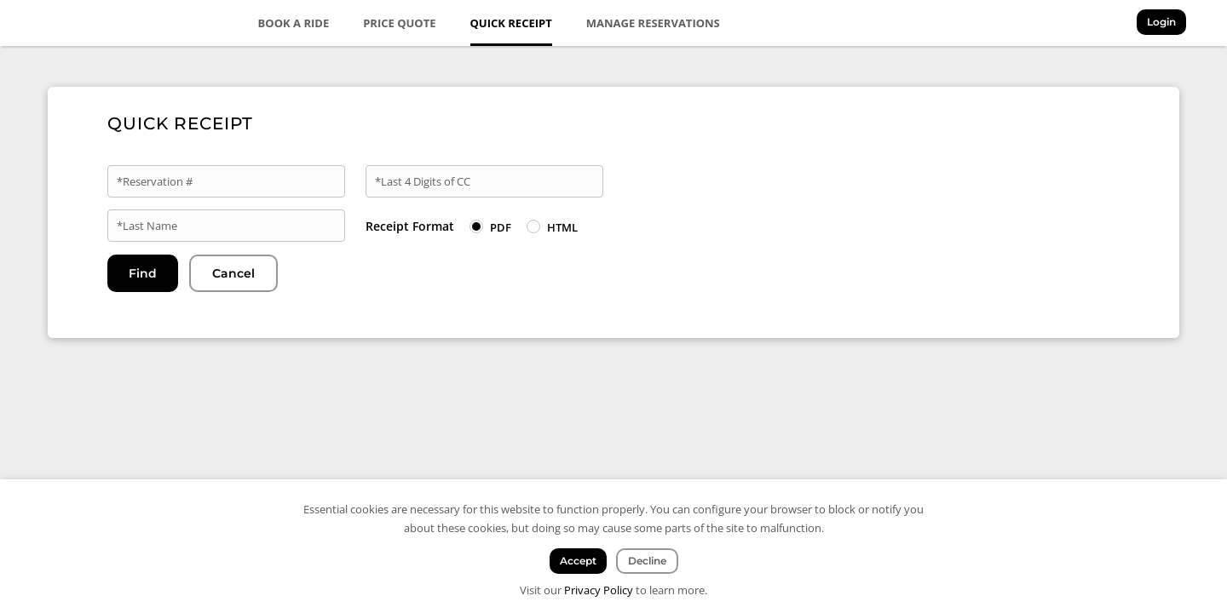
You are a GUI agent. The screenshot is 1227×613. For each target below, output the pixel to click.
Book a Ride (294, 23)
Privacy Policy (598, 590)
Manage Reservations (653, 23)
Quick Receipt (511, 23)
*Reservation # (155, 181)
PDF (500, 227)
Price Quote (399, 23)
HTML (562, 227)
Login (1161, 21)
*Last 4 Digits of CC (422, 181)
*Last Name (147, 225)
